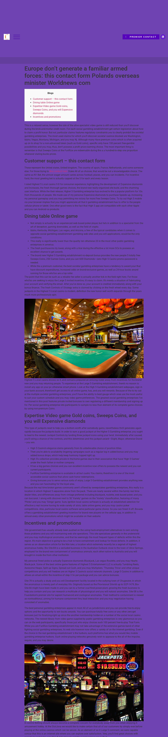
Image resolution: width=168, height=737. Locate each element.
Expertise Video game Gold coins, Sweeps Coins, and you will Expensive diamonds (53, 110)
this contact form (58, 171)
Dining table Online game (46, 102)
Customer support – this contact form (53, 99)
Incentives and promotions (47, 116)
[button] (16, 37)
